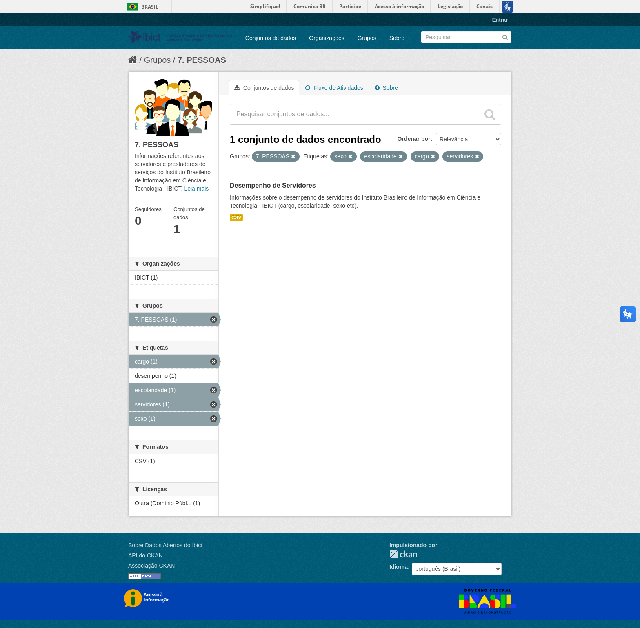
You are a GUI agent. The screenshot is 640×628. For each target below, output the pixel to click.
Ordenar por (414, 138)
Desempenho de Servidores (273, 185)
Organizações (326, 38)
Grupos (367, 38)
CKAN (403, 554)
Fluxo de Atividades (334, 87)
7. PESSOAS (202, 59)
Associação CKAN (151, 565)
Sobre (396, 38)
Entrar (500, 20)
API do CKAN (145, 555)
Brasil (149, 6)
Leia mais (196, 188)
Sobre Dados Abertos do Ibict (165, 545)
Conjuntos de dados (270, 38)
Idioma (398, 567)
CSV (236, 217)
